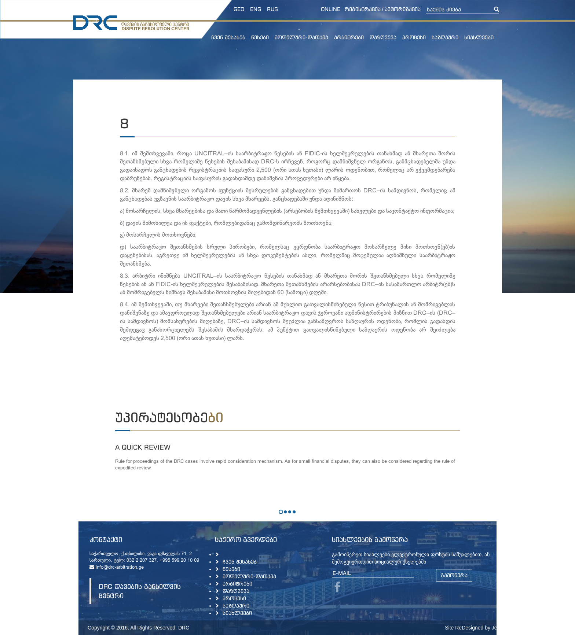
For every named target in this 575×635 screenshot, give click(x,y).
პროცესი (414, 37)
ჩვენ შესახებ (228, 37)
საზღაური (445, 37)
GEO (239, 9)
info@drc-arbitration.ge (116, 567)
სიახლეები (479, 37)
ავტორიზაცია (403, 9)
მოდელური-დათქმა (301, 37)
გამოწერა (454, 575)
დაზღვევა (383, 37)
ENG (255, 9)
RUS (272, 9)
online (330, 9)
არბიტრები (349, 37)
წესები (260, 37)
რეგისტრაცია (363, 9)
